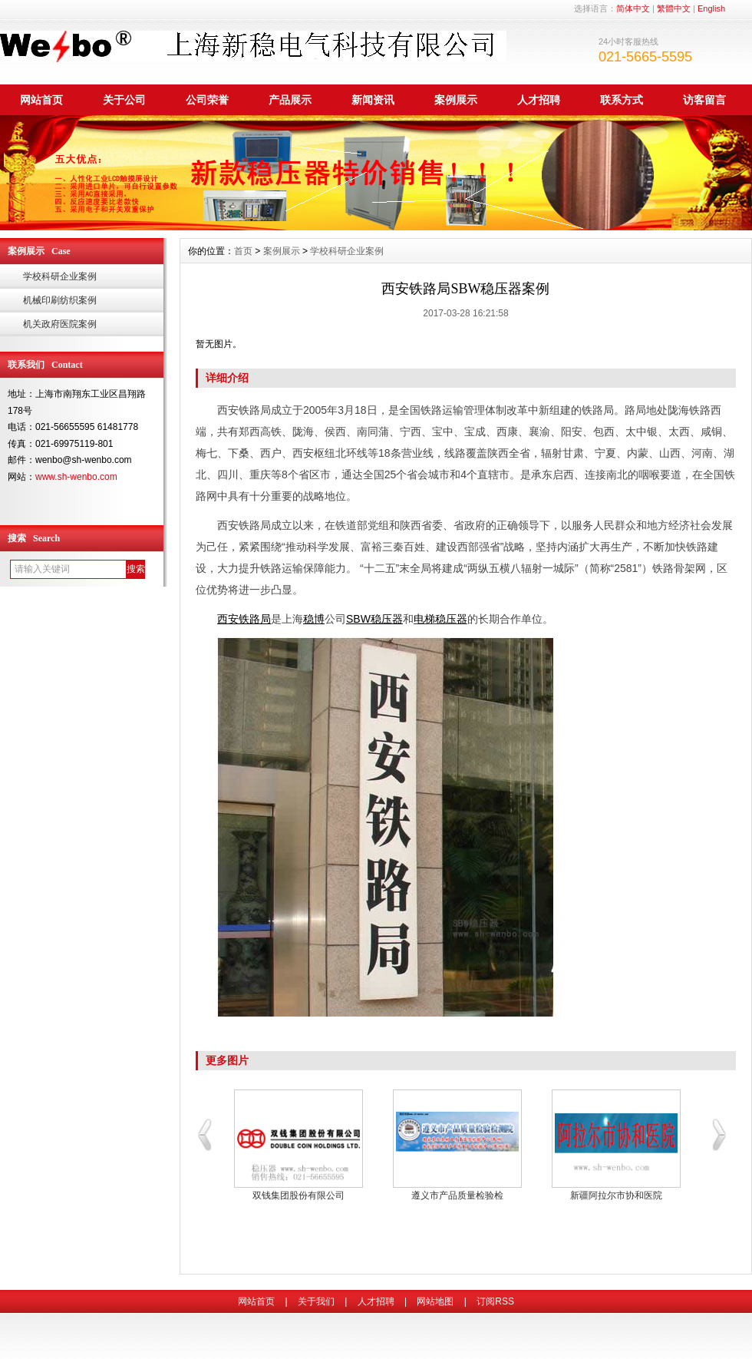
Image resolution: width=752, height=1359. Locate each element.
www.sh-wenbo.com (76, 476)
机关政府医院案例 (60, 324)
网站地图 (435, 1301)
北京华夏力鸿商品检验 (616, 1195)
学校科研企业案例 (60, 276)
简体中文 (633, 8)
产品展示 (290, 100)
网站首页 (41, 100)
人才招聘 (538, 100)
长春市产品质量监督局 (298, 1195)
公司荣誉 (207, 100)
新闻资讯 (372, 100)
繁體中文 (674, 8)
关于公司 (124, 100)
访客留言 (704, 100)
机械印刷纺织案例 (60, 300)
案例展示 (455, 100)
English (711, 8)
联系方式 (621, 100)
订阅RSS (495, 1301)
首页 (243, 251)
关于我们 (316, 1301)
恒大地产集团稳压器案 (457, 1195)
